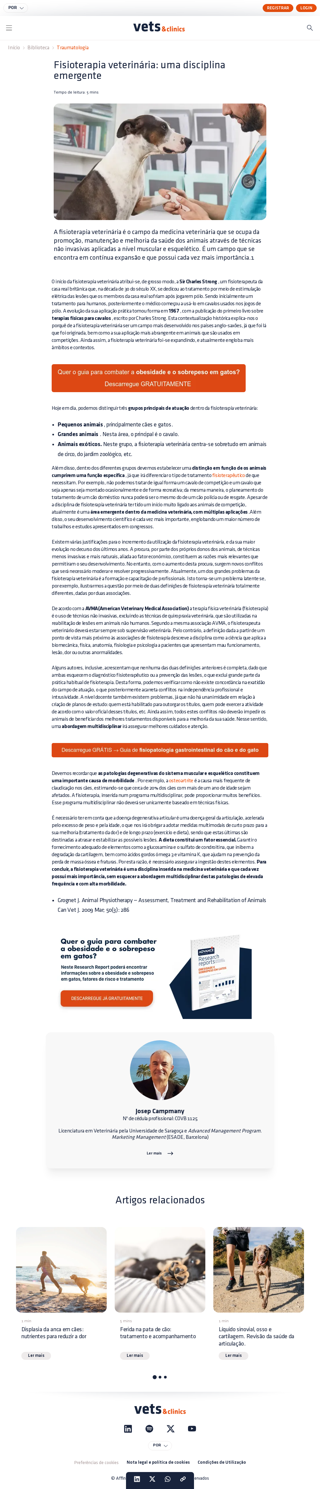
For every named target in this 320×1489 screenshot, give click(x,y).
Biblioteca (38, 47)
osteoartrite (181, 780)
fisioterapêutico (228, 475)
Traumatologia (73, 47)
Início (14, 47)
